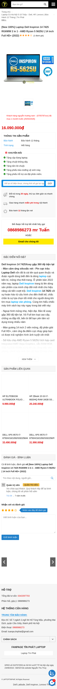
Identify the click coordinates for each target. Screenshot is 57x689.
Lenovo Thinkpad (47, 684)
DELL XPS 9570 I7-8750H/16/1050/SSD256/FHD (42, 436)
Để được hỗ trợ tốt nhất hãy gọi (28, 224)
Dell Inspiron (34, 291)
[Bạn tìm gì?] (29, 4)
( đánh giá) (38, 36)
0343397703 (24, 596)
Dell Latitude (19, 684)
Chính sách (10, 639)
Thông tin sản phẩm (16, 136)
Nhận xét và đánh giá (13, 504)
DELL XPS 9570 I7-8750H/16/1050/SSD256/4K (15, 436)
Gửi (50, 183)
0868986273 (18, 627)
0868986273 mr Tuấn (28, 230)
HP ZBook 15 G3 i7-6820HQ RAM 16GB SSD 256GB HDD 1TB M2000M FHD (42, 398)
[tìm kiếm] (45, 4)
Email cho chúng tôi (28, 241)
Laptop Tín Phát (28, 653)
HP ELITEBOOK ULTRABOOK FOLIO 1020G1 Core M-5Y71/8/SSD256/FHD (12, 398)
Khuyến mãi (13, 152)
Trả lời (9, 496)
